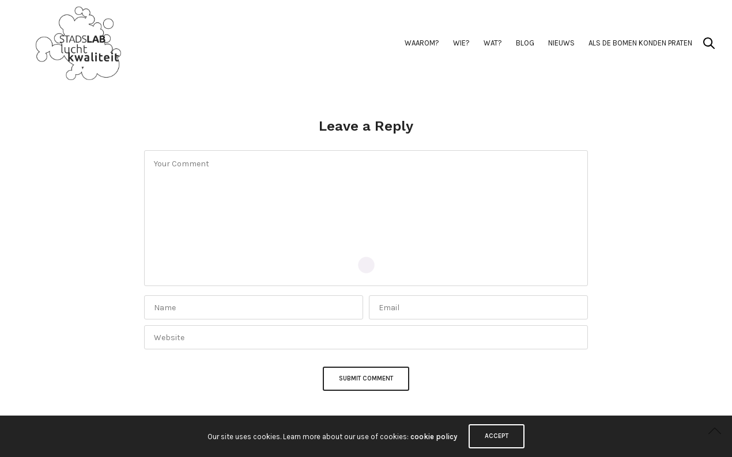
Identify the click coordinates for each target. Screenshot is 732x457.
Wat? (493, 43)
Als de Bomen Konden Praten (640, 43)
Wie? (461, 43)
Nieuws (561, 43)
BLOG (525, 43)
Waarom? (422, 43)
